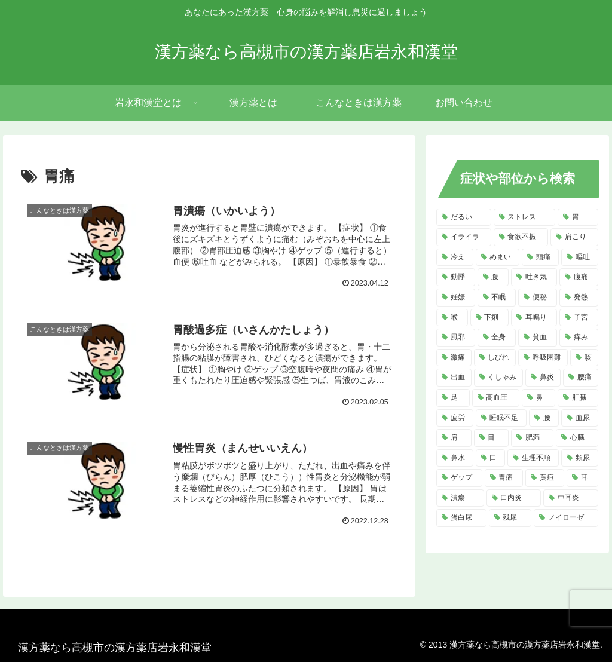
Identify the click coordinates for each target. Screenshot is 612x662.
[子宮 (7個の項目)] (578, 318)
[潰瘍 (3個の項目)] (460, 498)
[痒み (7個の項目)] (578, 338)
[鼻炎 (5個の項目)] (543, 378)
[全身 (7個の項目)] (497, 338)
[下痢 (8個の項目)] (489, 318)
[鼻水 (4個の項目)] (454, 458)
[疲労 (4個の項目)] (454, 418)
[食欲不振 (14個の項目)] (521, 237)
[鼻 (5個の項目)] (538, 398)
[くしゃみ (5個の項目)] (499, 378)
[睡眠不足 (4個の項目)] (501, 418)
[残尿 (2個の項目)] (510, 518)
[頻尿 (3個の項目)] (579, 458)
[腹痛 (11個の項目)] (578, 277)
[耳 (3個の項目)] (582, 478)
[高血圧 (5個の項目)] (496, 398)
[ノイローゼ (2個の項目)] (566, 518)
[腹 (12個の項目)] (493, 277)
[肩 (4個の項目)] (454, 438)
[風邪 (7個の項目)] (455, 338)
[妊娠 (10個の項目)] (455, 298)
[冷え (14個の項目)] (454, 257)
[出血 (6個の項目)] (454, 378)
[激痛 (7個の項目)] (454, 358)
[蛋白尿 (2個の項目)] (461, 518)
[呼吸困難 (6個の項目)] (543, 358)
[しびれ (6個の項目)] (495, 358)
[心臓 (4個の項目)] (577, 438)
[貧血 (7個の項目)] (537, 338)
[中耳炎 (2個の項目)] (570, 498)
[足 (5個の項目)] (453, 398)
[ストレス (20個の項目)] (524, 217)
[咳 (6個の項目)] (584, 358)
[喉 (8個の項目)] (452, 318)
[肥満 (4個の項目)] (532, 438)
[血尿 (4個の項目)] (579, 418)
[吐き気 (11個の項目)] (534, 277)
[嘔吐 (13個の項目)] (579, 257)
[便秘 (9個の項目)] (537, 298)
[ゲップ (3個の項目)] (459, 478)
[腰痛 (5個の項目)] (580, 378)
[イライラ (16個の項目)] (463, 237)
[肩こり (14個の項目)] (574, 237)
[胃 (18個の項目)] (578, 217)
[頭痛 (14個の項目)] (540, 257)
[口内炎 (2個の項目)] (513, 498)
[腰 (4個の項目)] (544, 418)
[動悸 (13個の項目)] (455, 277)
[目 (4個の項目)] (491, 438)
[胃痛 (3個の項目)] (504, 478)
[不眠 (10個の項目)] (497, 298)
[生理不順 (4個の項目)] (533, 458)
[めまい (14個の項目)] (498, 257)
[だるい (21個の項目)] (463, 217)
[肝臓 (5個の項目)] (578, 398)
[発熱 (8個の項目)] (578, 298)
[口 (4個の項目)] (491, 458)
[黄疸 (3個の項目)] (544, 478)
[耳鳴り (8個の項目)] (534, 318)
